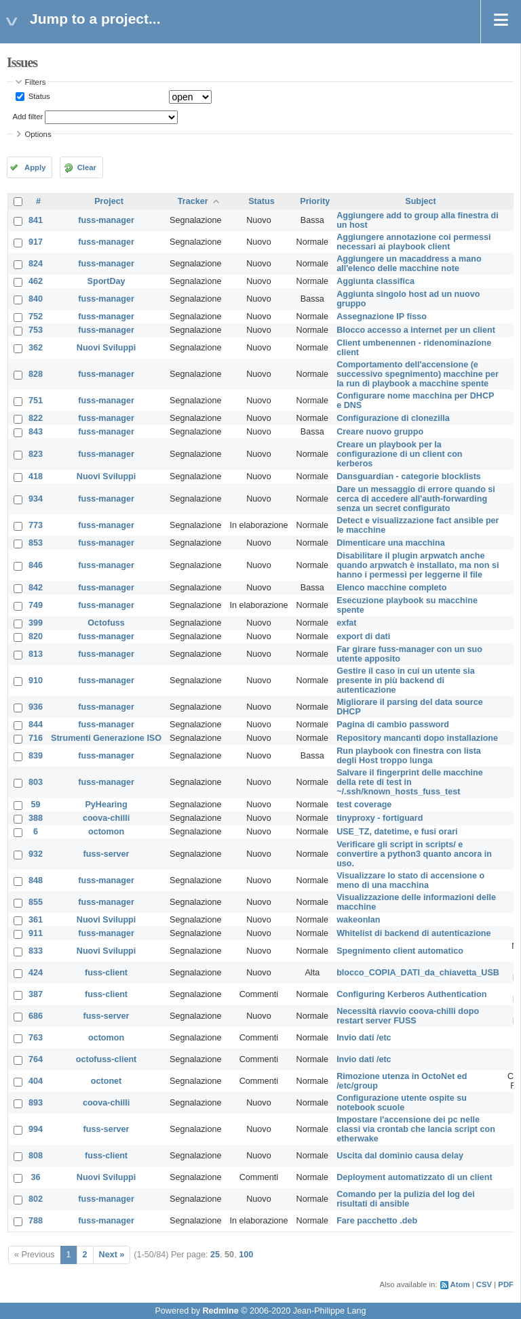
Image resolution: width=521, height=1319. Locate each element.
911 (35, 933)
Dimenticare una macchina (390, 543)
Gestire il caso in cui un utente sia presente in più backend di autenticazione (405, 680)
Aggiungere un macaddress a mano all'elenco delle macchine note (408, 263)
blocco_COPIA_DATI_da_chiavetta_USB (417, 972)
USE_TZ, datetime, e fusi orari (396, 831)
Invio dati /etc (363, 1037)
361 (35, 920)
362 (35, 347)
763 (35, 1037)
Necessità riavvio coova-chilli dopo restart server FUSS (407, 1016)
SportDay (107, 281)
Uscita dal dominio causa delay (399, 1155)
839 (35, 755)
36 (36, 1177)
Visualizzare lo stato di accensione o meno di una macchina (410, 880)
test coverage (363, 804)
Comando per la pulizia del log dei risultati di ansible (405, 1199)
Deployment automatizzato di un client (414, 1177)
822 (35, 418)
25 (215, 1254)
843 (35, 432)
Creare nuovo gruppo (379, 432)
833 (35, 951)
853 (35, 543)
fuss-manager (106, 220)
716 (35, 738)
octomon (106, 831)
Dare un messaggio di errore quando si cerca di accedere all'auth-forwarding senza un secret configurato (415, 499)
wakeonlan (358, 920)
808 (35, 1155)
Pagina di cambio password (392, 724)
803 (35, 782)
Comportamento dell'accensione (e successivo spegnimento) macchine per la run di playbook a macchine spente (417, 374)
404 (35, 1081)
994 (35, 1129)
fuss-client (106, 972)
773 (35, 525)
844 (35, 724)
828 (35, 374)
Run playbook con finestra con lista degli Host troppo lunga (408, 755)
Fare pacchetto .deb (376, 1220)
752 (35, 316)
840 (35, 299)
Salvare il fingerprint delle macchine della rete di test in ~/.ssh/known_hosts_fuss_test (409, 782)
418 (35, 476)
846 (35, 565)
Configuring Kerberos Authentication (411, 994)
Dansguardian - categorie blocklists (408, 476)
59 (36, 804)
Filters (35, 82)
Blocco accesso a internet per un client (415, 330)
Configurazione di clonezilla (393, 418)
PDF (506, 1284)
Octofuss (106, 623)
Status (38, 96)
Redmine (220, 1311)
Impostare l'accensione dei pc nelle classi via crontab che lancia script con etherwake (415, 1129)
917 (35, 242)
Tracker (193, 201)
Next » (112, 1254)
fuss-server (106, 854)
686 (35, 1016)
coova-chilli (106, 818)
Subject (420, 201)
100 (246, 1254)
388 (35, 818)
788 (35, 1220)
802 (35, 1199)
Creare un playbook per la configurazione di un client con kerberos (399, 454)
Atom (460, 1284)
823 (35, 454)
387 (35, 994)
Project (108, 201)
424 (35, 972)
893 (35, 1103)
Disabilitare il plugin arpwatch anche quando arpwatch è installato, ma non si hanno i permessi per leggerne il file (417, 565)
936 (35, 707)
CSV (484, 1284)
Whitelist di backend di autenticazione (413, 933)
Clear (86, 167)
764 (35, 1059)
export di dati (363, 636)
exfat (346, 623)
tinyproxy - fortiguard (379, 818)
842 (35, 587)
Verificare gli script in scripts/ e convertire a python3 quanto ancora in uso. (414, 854)
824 (35, 263)
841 (35, 220)
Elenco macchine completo (391, 587)
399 (35, 623)
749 (35, 605)
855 (35, 902)
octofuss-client (106, 1059)
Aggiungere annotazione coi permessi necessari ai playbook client (413, 241)
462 (35, 281)
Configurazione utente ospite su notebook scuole (401, 1102)
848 (35, 880)
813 (35, 654)
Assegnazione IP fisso (381, 316)
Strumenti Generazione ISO (106, 738)
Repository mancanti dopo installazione (417, 738)
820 (35, 636)
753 (35, 330)
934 (35, 499)
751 (35, 400)
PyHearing (106, 804)
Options (38, 134)
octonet (106, 1081)
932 (35, 854)
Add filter (28, 117)
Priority (315, 201)
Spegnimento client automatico (399, 951)
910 (35, 680)
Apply (34, 167)
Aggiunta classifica (375, 281)
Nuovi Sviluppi (106, 347)
